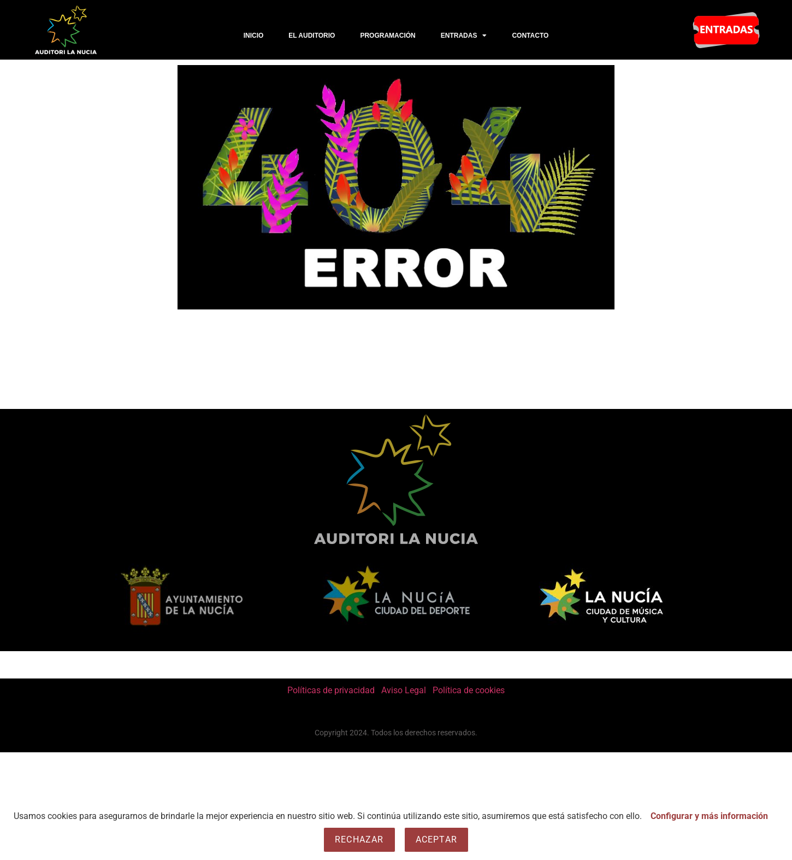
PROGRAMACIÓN (387, 35)
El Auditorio (311, 35)
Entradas (464, 35)
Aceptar (436, 839)
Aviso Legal (403, 690)
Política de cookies (469, 690)
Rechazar (359, 839)
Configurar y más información (709, 816)
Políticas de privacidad (331, 690)
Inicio (254, 35)
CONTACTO (530, 35)
